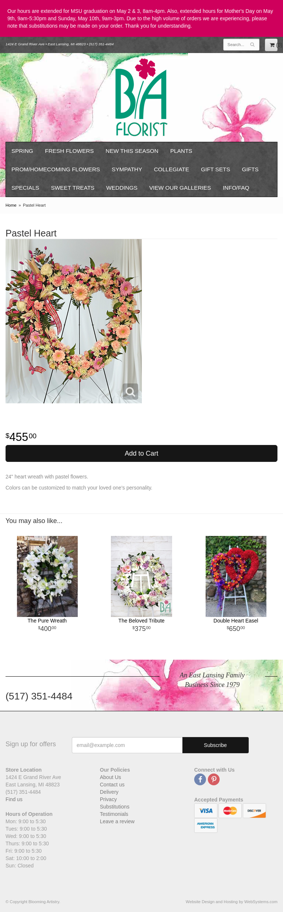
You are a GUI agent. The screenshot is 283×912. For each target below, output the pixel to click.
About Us (110, 777)
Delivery (109, 792)
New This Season (132, 151)
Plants (181, 151)
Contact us (112, 785)
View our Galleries (180, 188)
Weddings (121, 188)
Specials (25, 188)
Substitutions (114, 807)
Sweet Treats (72, 188)
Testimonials (114, 814)
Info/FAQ (236, 188)
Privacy (108, 799)
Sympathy (127, 169)
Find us (14, 799)
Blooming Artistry (141, 97)
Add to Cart (141, 453)
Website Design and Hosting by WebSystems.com (231, 901)
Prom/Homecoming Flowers (55, 169)
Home (11, 205)
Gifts (250, 169)
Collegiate (171, 169)
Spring (22, 151)
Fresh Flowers (69, 151)
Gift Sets (215, 169)
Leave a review (117, 821)
